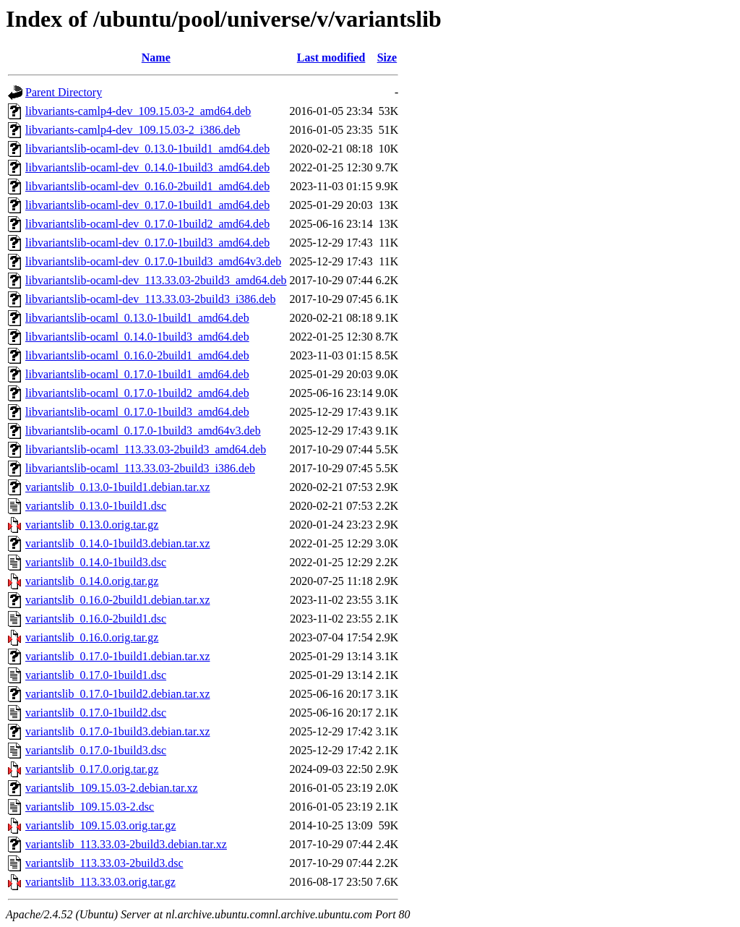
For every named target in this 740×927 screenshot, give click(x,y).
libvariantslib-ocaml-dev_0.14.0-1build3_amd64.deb (147, 167)
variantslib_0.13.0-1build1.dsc (95, 506)
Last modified (331, 57)
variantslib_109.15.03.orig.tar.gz (100, 825)
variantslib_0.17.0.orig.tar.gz (91, 769)
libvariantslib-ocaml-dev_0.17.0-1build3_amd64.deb (147, 242)
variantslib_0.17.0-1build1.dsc (95, 675)
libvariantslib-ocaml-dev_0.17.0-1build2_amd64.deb (147, 224)
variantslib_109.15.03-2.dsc (89, 806)
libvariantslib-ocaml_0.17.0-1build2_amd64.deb (137, 393)
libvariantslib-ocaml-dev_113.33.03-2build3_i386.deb (150, 299)
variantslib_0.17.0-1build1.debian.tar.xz (117, 656)
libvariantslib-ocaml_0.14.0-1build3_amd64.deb (137, 336)
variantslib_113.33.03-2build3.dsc (104, 863)
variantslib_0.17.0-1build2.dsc (95, 712)
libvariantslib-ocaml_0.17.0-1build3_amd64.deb (137, 412)
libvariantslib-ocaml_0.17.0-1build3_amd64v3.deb (143, 430)
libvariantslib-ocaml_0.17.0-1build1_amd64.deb (137, 374)
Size (387, 57)
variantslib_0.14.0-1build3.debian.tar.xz (117, 543)
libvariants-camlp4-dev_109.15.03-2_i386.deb (132, 130)
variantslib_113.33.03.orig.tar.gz (100, 882)
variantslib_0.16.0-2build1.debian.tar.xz (117, 600)
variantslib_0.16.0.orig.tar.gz (91, 637)
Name (156, 57)
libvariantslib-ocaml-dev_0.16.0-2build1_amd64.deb (147, 186)
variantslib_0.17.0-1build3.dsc (95, 750)
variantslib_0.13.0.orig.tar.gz (91, 524)
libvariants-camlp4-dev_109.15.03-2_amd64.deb (138, 111)
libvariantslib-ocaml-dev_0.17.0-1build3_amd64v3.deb (153, 261)
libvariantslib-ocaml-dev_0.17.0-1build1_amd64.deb (147, 205)
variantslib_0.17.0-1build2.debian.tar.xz (117, 694)
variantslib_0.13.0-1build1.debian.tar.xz (117, 487)
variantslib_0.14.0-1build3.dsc (95, 562)
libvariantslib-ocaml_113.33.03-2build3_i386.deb (140, 468)
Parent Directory (63, 92)
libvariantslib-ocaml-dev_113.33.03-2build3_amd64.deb (156, 280)
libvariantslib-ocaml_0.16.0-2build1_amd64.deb (137, 355)
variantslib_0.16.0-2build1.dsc (95, 618)
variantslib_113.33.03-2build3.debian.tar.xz (126, 844)
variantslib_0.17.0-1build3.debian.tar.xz (117, 731)
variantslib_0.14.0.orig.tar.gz (91, 581)
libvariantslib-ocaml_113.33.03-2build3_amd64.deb (145, 449)
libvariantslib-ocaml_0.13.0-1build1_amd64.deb (137, 318)
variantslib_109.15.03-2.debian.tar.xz (111, 788)
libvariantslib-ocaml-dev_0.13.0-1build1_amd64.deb (147, 148)
